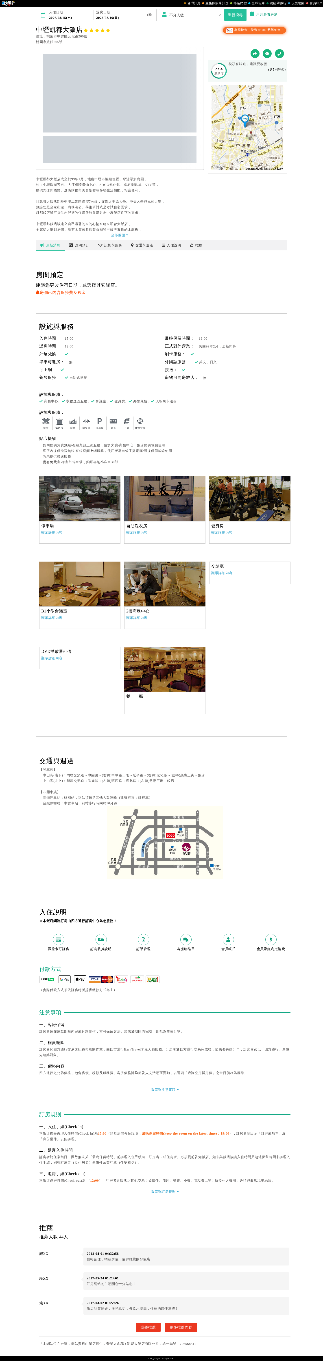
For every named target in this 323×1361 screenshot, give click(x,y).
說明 (171, 245)
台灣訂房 (192, 3)
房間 (79, 245)
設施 (110, 245)
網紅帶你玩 (275, 3)
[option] (79, 498)
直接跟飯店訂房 (215, 3)
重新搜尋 (235, 15)
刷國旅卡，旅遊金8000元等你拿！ (254, 30)
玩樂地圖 (296, 3)
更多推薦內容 (181, 1327)
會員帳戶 (314, 3)
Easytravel (168, 1358)
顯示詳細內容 (52, 532)
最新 (50, 245)
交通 (142, 245)
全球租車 (256, 3)
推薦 (196, 245)
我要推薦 (148, 1327)
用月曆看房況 (263, 14)
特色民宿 (238, 3)
